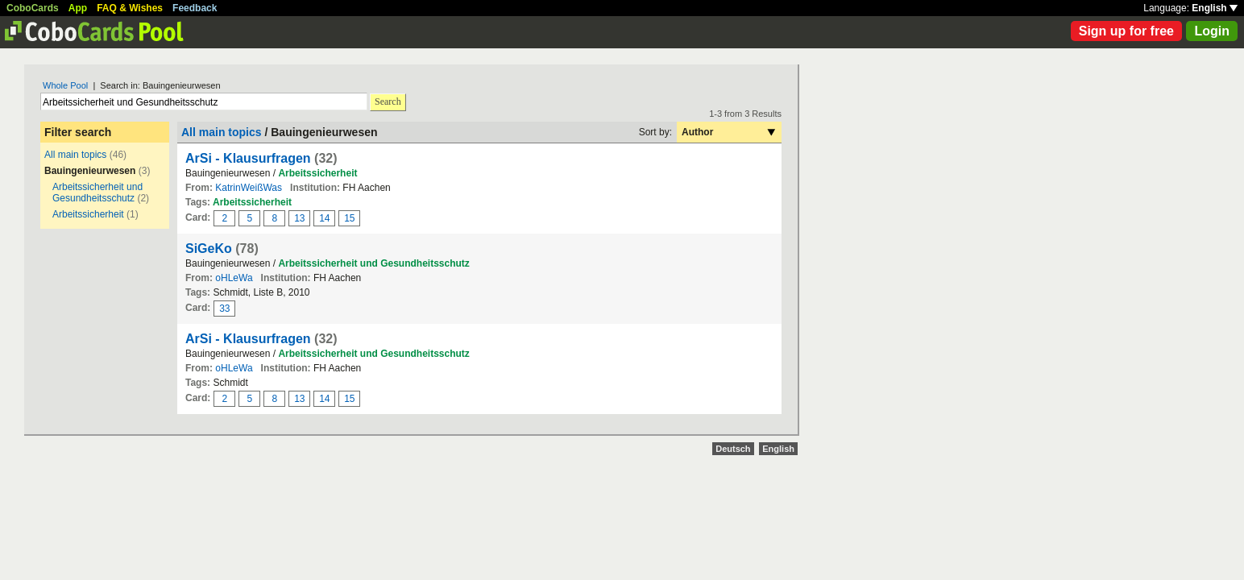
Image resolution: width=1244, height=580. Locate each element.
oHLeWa (233, 278)
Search (388, 101)
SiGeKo (208, 248)
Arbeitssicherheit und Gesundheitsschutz (97, 192)
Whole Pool (65, 85)
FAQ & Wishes (130, 8)
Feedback (194, 8)
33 (224, 308)
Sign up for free (1126, 31)
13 (299, 218)
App (77, 8)
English (1215, 8)
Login (1211, 31)
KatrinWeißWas (248, 187)
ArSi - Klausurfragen (248, 158)
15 (349, 218)
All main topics (75, 154)
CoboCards (32, 8)
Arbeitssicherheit (88, 214)
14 (324, 218)
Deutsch (732, 449)
